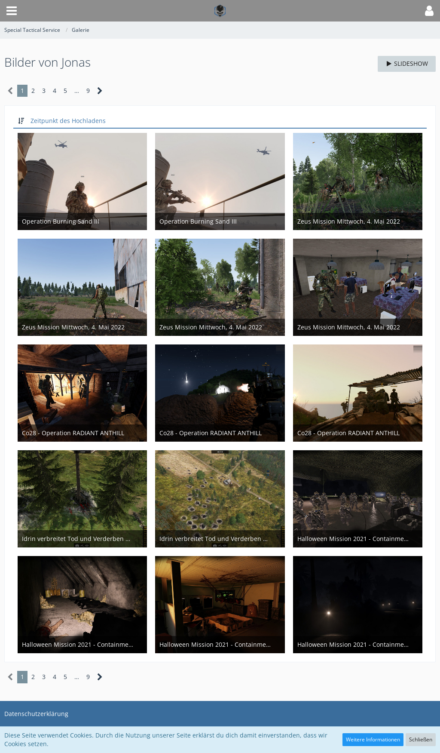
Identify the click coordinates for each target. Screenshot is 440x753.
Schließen (420, 739)
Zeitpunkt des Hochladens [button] (68, 121)
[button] (11, 11)
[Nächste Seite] (100, 91)
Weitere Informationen (373, 739)
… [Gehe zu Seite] (76, 90)
